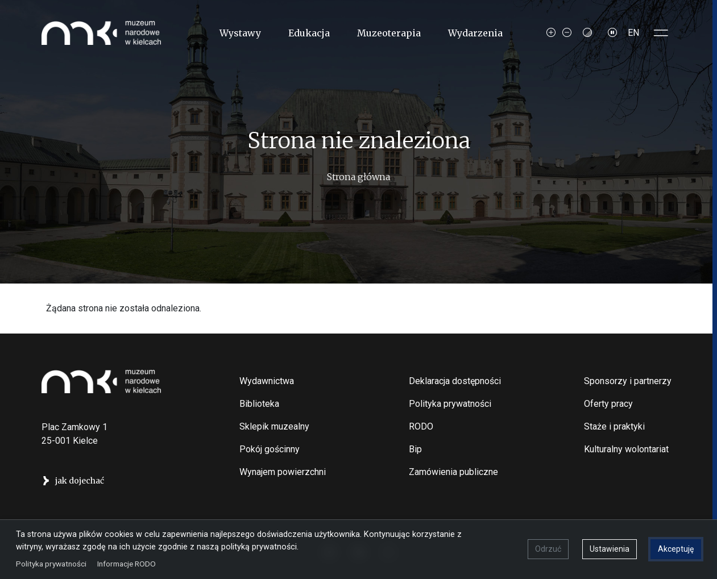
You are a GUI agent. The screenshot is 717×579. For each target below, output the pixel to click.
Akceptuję (676, 548)
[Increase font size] (551, 33)
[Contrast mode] (587, 33)
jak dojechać (79, 481)
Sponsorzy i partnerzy (628, 381)
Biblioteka (259, 403)
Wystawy (240, 33)
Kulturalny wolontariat (626, 449)
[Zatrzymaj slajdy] (612, 33)
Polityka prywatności (450, 403)
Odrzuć (548, 548)
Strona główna (358, 176)
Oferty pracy (608, 403)
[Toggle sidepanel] (661, 33)
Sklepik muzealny (274, 426)
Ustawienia (609, 548)
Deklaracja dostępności (455, 381)
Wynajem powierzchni (282, 471)
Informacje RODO (126, 563)
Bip (415, 449)
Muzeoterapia (389, 33)
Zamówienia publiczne (453, 471)
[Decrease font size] (567, 33)
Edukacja (309, 33)
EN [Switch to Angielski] (633, 32)
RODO (421, 426)
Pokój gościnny (269, 449)
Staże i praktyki (614, 426)
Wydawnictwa (266, 381)
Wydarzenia (475, 33)
